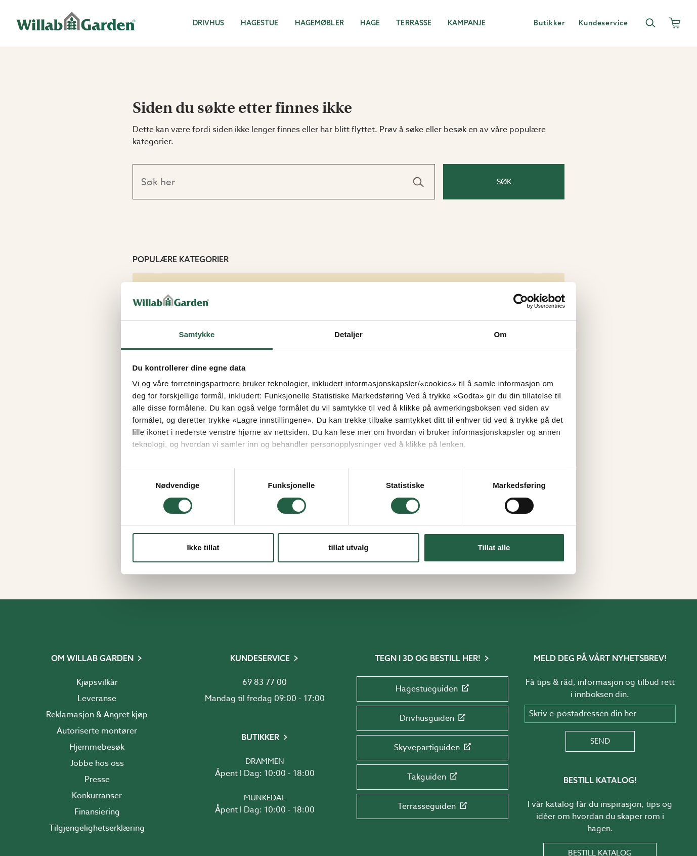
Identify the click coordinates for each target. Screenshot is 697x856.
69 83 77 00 (264, 682)
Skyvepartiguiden (432, 748)
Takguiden (432, 777)
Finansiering (97, 812)
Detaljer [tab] (348, 334)
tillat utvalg (348, 547)
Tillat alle (494, 547)
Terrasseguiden (432, 806)
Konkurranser (97, 796)
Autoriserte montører (97, 731)
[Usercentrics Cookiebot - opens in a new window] (520, 301)
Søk (504, 181)
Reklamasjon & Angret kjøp (97, 715)
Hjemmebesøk (96, 747)
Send (600, 741)
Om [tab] (500, 334)
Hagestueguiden (432, 689)
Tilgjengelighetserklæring (97, 828)
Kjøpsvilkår (97, 682)
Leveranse (96, 698)
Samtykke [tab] (197, 334)
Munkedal (264, 797)
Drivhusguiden (432, 718)
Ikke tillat (203, 547)
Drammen (264, 761)
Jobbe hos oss (97, 763)
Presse (97, 779)
